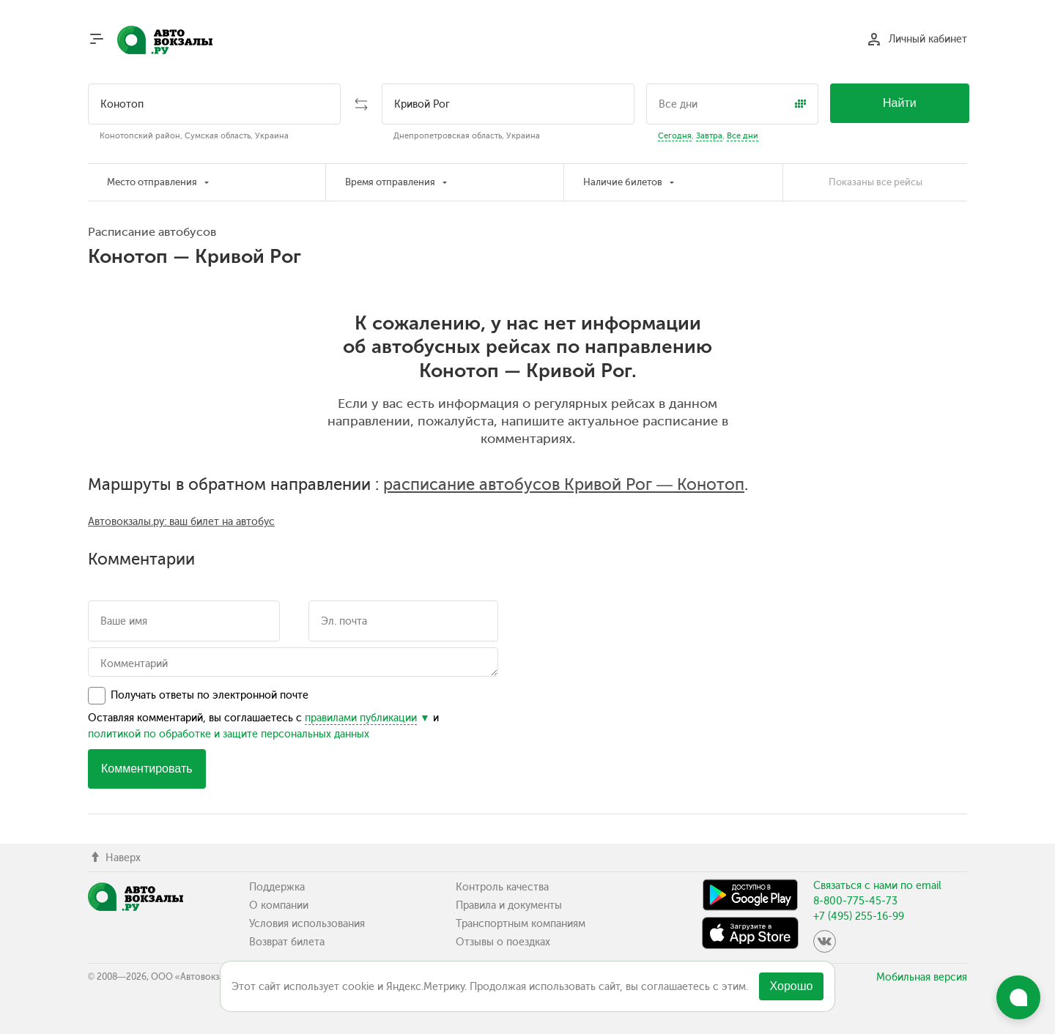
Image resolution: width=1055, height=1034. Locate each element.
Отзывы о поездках (503, 942)
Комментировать (147, 768)
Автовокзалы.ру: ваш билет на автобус (181, 522)
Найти (900, 103)
